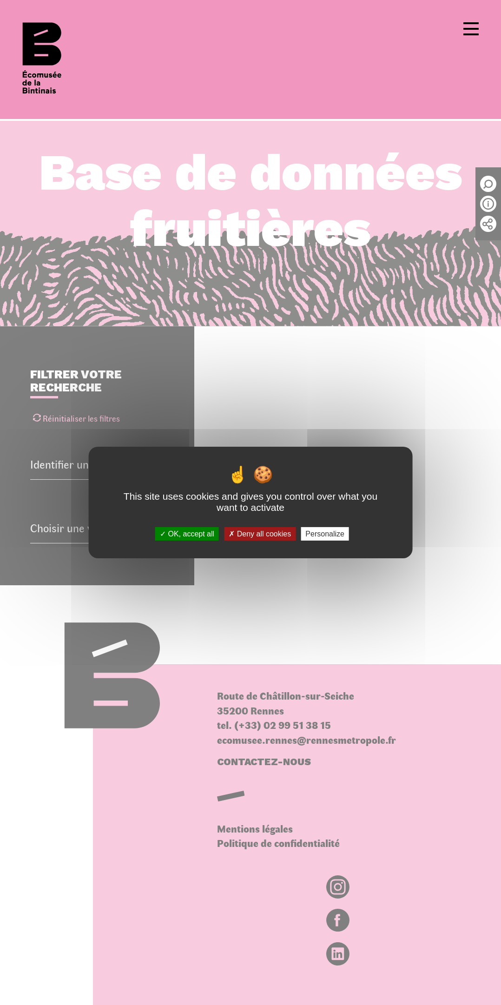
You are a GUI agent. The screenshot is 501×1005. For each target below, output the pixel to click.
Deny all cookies (260, 534)
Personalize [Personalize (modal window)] (324, 534)
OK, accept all (187, 534)
